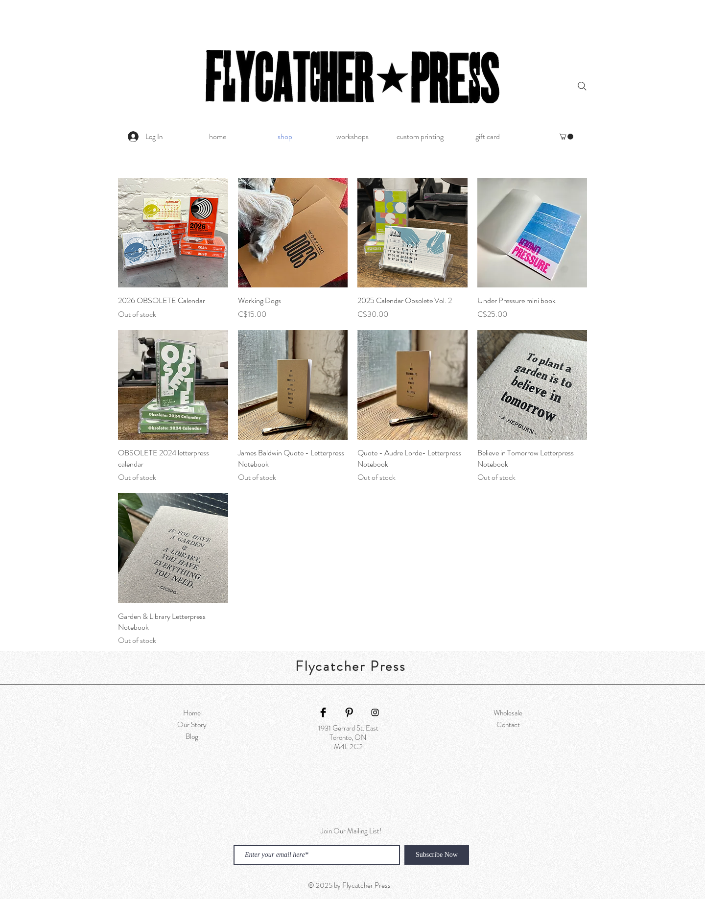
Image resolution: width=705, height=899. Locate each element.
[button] (566, 137)
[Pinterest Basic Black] (349, 712)
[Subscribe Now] (436, 855)
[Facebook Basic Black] (323, 712)
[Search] (582, 86)
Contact (508, 724)
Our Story (192, 724)
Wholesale (508, 713)
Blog (192, 736)
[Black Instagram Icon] (375, 712)
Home (192, 713)
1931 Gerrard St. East (348, 728)
